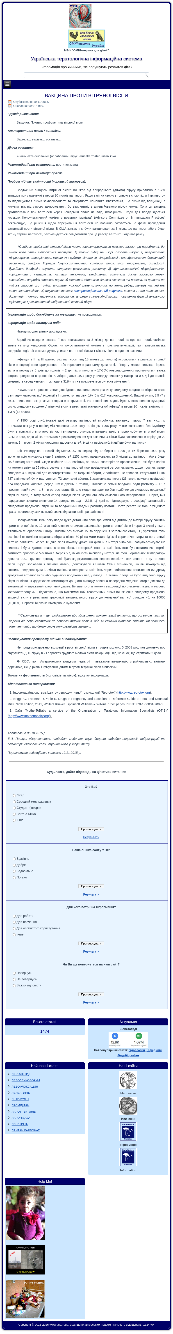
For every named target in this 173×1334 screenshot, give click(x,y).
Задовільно (25, 871)
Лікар (20, 795)
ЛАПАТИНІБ (20, 1124)
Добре (21, 865)
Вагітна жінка (26, 814)
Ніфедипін (154, 1050)
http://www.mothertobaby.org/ (29, 716)
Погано (22, 877)
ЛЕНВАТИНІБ (21, 1092)
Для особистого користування (38, 928)
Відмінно (23, 858)
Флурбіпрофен (128, 1055)
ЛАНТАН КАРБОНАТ (26, 1130)
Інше (20, 820)
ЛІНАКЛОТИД (21, 1074)
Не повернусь (27, 979)
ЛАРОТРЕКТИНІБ (24, 1111)
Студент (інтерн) (29, 807)
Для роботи (25, 916)
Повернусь (24, 973)
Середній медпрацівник (34, 801)
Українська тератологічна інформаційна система (86, 59)
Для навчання (27, 922)
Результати (91, 837)
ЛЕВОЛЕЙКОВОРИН (26, 1080)
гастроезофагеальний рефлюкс (98, 291)
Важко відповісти (29, 985)
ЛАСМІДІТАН (21, 1105)
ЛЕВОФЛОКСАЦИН (25, 1086)
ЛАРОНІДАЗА (21, 1117)
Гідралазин (137, 1050)
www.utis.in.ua (59, 1324)
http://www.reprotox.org (133, 692)
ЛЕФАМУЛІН (20, 1099)
